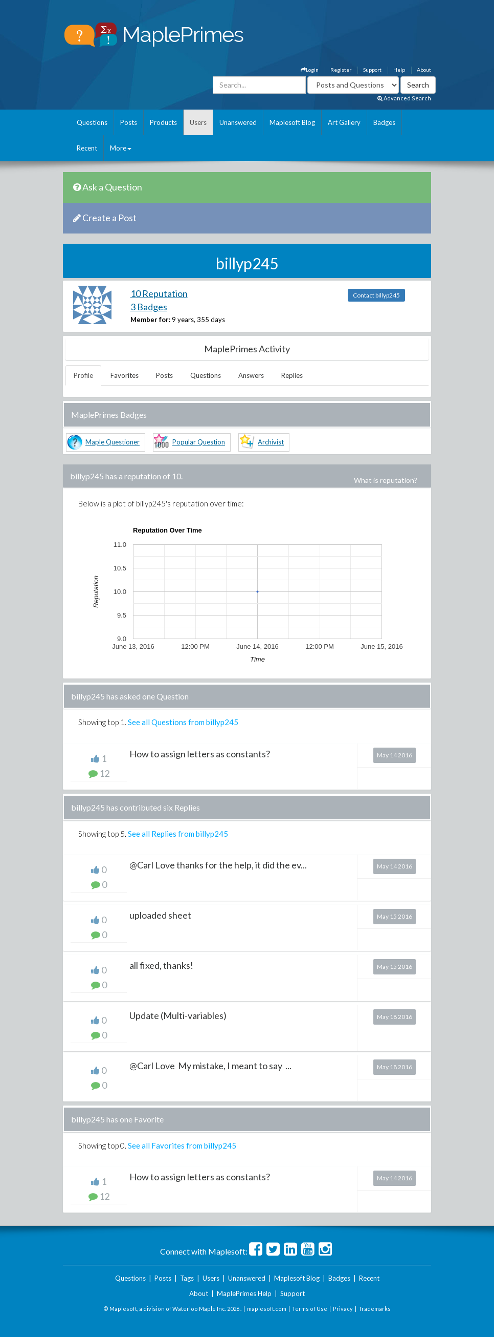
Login (310, 70)
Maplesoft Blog (292, 122)
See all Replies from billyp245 (178, 833)
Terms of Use (309, 1308)
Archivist (271, 442)
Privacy (343, 1308)
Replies (292, 375)
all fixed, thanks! (161, 965)
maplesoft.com (266, 1308)
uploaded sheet (160, 915)
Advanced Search (404, 98)
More (120, 148)
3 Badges (148, 306)
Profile (83, 375)
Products (163, 122)
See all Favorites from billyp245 (182, 1145)
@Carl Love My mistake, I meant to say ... (210, 1065)
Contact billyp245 (376, 295)
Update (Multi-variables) (178, 1015)
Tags (187, 1278)
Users (198, 122)
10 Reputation (159, 293)
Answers (251, 375)
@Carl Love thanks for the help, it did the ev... (218, 865)
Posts (128, 122)
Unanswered (238, 122)
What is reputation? (385, 480)
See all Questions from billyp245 (183, 722)
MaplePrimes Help (244, 1293)
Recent (87, 148)
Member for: (150, 319)
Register (340, 70)
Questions (92, 122)
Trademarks (374, 1308)
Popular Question (198, 442)
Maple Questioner (112, 442)
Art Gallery (344, 122)
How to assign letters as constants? (199, 753)
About (424, 70)
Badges (384, 122)
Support (372, 70)
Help (399, 70)
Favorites (124, 375)
